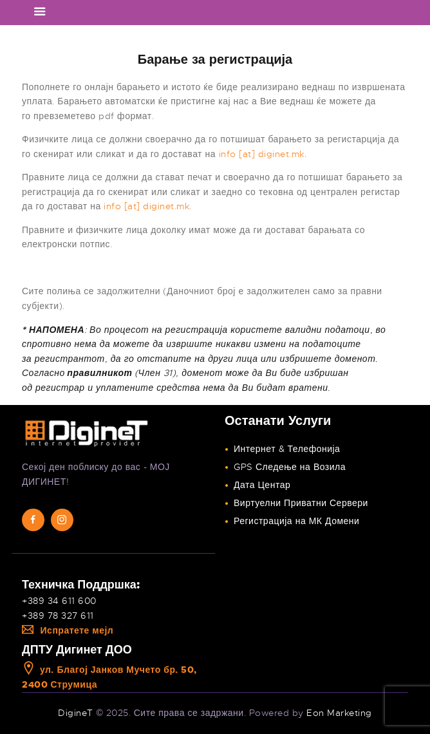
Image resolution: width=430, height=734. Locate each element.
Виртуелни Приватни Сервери (301, 503)
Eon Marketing (339, 713)
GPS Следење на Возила (290, 467)
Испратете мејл (67, 630)
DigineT (75, 713)
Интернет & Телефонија (287, 449)
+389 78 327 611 (58, 615)
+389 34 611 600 (59, 601)
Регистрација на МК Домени (296, 521)
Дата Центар (262, 485)
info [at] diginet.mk (261, 154)
